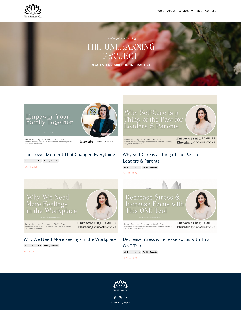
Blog (199, 10)
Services (185, 10)
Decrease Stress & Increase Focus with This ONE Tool (166, 242)
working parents (51, 161)
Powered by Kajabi (120, 302)
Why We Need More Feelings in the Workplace (70, 239)
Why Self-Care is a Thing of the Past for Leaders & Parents (162, 157)
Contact (210, 10)
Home (160, 10)
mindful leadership (33, 161)
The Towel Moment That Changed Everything (69, 154)
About (171, 10)
